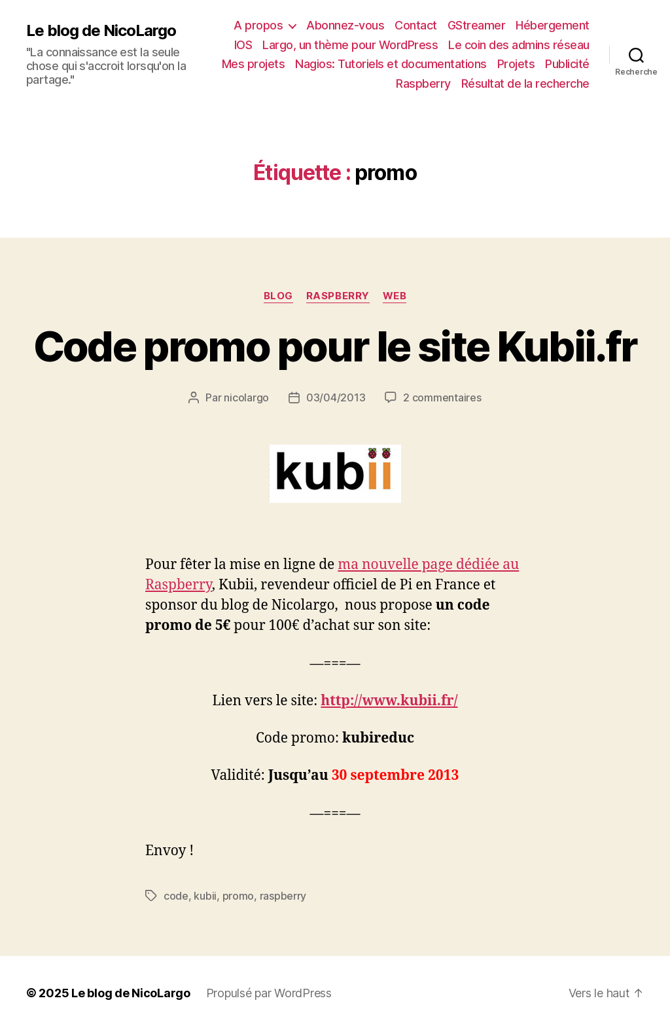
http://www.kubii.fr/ (389, 701)
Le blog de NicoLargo (101, 31)
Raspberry (423, 83)
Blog (278, 296)
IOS (243, 45)
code (176, 895)
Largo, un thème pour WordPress (350, 45)
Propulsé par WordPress (269, 993)
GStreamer (477, 25)
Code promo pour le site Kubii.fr (335, 346)
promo (238, 895)
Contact (416, 25)
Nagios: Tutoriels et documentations (391, 64)
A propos (258, 25)
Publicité (567, 64)
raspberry (338, 296)
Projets (516, 64)
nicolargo (246, 397)
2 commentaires (442, 397)
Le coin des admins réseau (519, 45)
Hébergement (553, 25)
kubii (205, 895)
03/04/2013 (335, 397)
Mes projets (253, 64)
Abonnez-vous (345, 25)
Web (395, 296)
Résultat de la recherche (525, 83)
